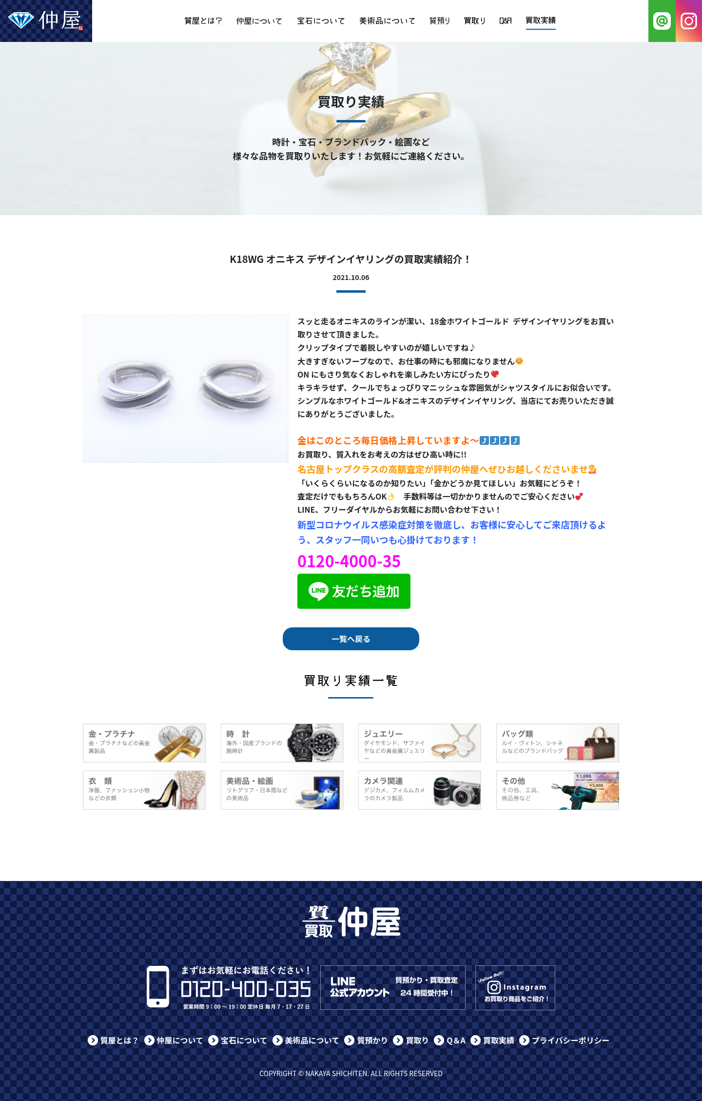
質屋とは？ (119, 1040)
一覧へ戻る (351, 638)
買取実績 (498, 1040)
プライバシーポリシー (571, 1040)
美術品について (312, 1040)
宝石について (244, 1040)
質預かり (372, 1040)
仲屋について (180, 1040)
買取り (417, 1040)
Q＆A (456, 1040)
